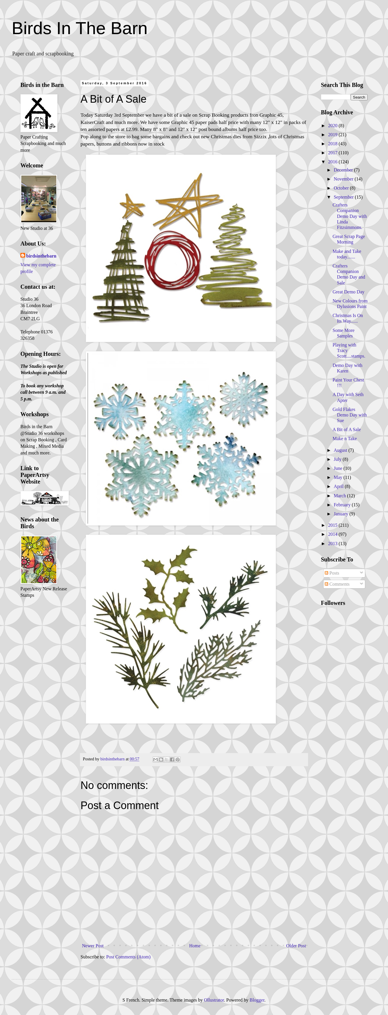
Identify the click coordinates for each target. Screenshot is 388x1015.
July (338, 459)
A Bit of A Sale (347, 429)
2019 (333, 134)
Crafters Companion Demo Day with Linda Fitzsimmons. (350, 216)
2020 (333, 125)
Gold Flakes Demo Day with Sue (350, 415)
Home (195, 945)
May (338, 477)
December (344, 169)
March (340, 495)
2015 (333, 525)
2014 (333, 534)
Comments (337, 584)
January (341, 513)
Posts (332, 572)
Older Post (296, 945)
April (339, 486)
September (344, 197)
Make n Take (345, 438)
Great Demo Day (348, 291)
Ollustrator (214, 1000)
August (341, 450)
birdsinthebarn (41, 255)
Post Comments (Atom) (128, 956)
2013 (333, 543)
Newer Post (93, 945)
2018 (333, 143)
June (338, 468)
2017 (333, 152)
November (344, 178)
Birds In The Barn (80, 28)
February (343, 504)
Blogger (256, 1000)
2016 (333, 161)
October (342, 188)
